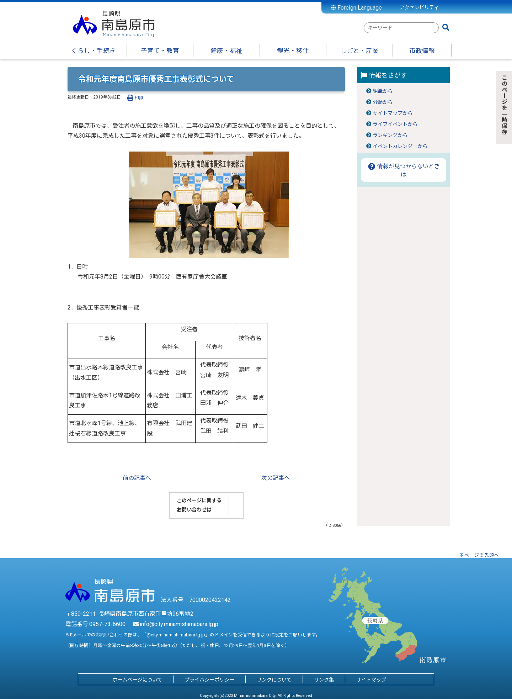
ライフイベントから (395, 124)
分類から (383, 102)
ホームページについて (137, 680)
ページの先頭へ (481, 555)
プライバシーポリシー (209, 680)
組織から (383, 91)
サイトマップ (371, 680)
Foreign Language (356, 7)
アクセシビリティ (419, 8)
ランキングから (390, 135)
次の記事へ (275, 478)
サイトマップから (392, 113)
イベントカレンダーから (400, 146)
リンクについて (274, 680)
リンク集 (324, 680)
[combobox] (401, 28)
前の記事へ (137, 478)
